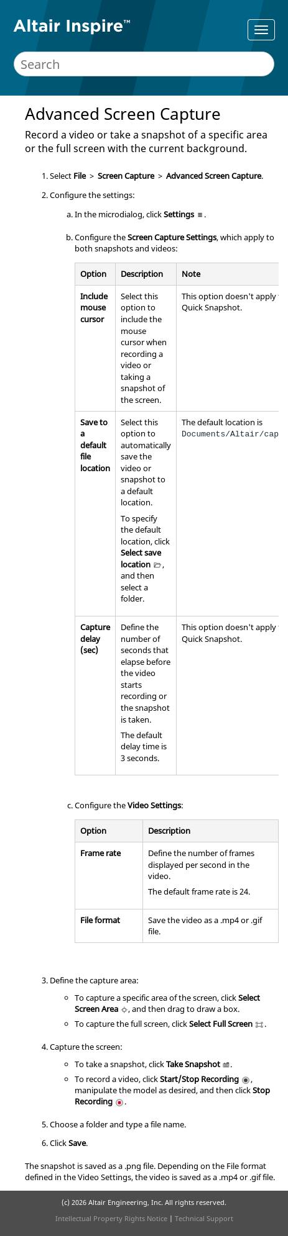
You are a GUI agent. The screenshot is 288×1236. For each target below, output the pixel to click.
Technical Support (204, 1218)
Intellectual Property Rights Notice (111, 1218)
